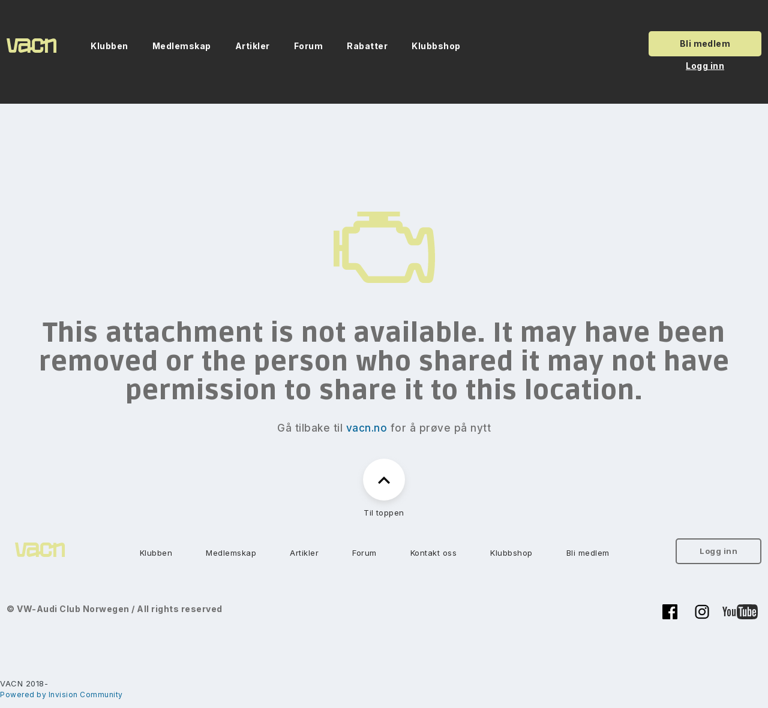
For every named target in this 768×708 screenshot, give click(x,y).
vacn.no (367, 428)
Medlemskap (181, 46)
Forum (308, 46)
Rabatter (367, 46)
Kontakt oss (433, 553)
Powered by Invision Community (61, 694)
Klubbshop (436, 46)
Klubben (109, 46)
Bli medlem (705, 43)
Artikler (252, 46)
